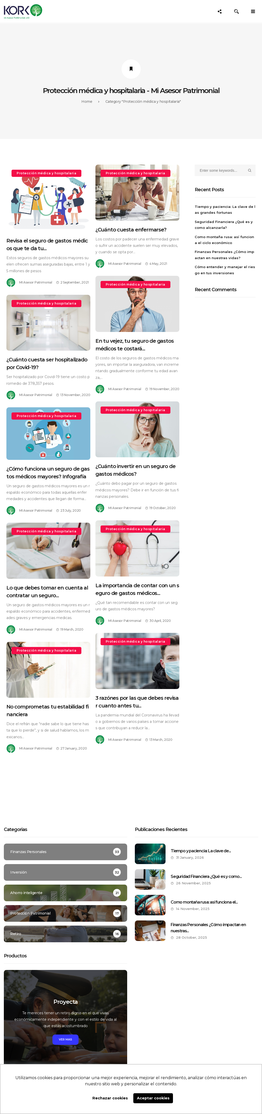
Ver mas (65, 1039)
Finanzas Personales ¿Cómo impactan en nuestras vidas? (224, 255)
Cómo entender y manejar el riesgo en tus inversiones (225, 270)
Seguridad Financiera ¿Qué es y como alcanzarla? (224, 225)
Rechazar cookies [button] (110, 1098)
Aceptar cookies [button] (153, 1098)
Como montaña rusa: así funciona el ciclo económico (224, 240)
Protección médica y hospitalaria (46, 173)
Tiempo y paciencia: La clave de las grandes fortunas (225, 210)
